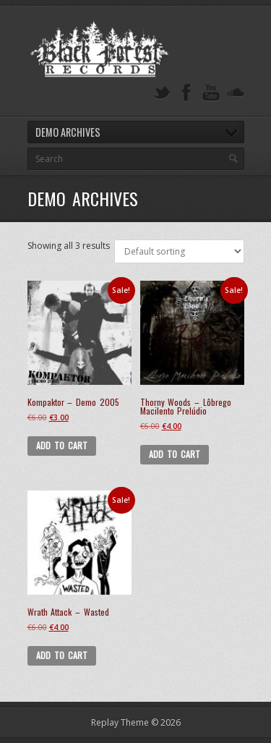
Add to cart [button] (62, 445)
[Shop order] (179, 251)
